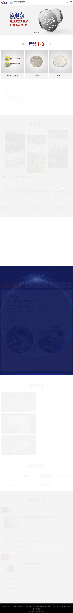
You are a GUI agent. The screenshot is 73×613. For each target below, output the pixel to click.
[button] (35, 32)
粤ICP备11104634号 (59, 606)
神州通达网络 (40, 611)
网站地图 (37, 609)
